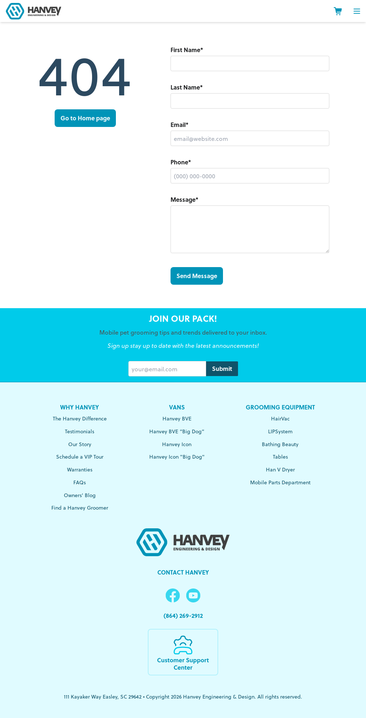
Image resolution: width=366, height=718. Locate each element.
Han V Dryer (280, 469)
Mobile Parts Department (280, 482)
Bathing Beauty (280, 444)
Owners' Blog (80, 495)
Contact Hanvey (183, 572)
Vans (177, 407)
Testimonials (79, 431)
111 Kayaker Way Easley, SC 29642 (103, 696)
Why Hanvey (79, 407)
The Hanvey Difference (80, 418)
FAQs (79, 482)
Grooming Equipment (280, 407)
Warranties (79, 469)
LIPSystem (280, 431)
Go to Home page (85, 118)
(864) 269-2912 (183, 615)
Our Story (79, 444)
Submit (222, 368)
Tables (280, 456)
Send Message (196, 275)
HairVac (280, 418)
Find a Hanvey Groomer (79, 507)
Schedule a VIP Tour (79, 456)
